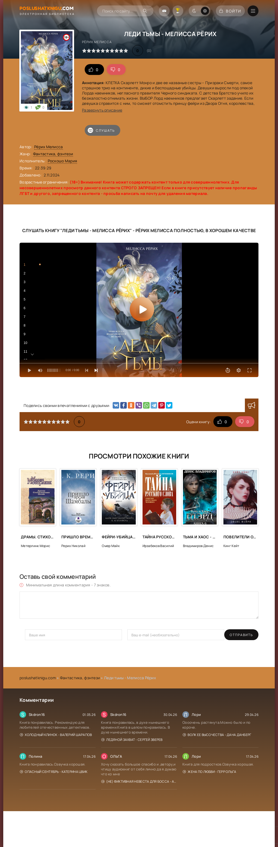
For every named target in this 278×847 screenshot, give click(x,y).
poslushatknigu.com (38, 677)
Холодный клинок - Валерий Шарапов (56, 734)
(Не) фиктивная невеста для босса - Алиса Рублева (139, 781)
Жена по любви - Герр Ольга (209, 771)
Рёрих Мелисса (48, 146)
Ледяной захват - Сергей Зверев (132, 739)
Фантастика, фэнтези (53, 153)
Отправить (36, 635)
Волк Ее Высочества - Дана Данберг (217, 734)
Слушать (101, 130)
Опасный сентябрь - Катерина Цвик (53, 771)
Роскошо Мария (62, 160)
